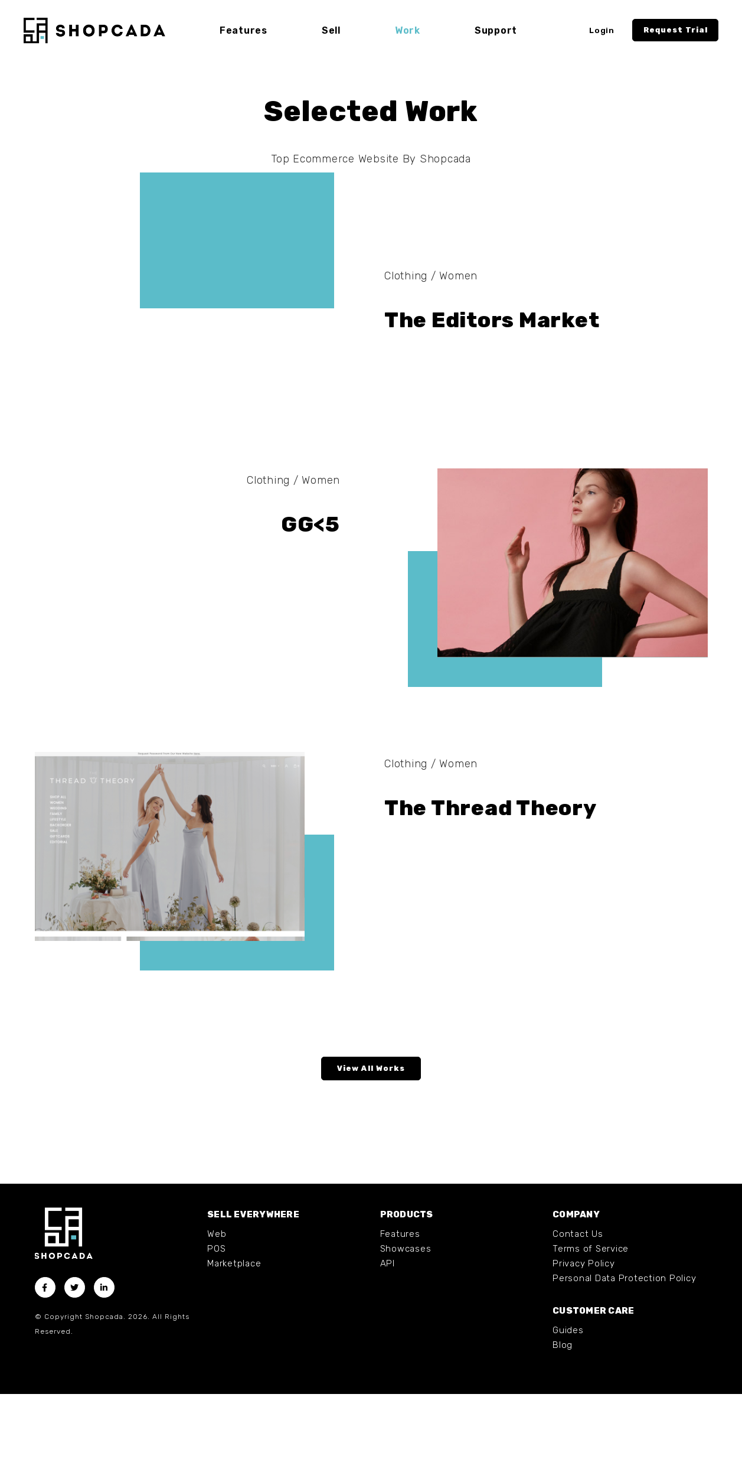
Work (407, 30)
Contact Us (578, 1309)
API (387, 1338)
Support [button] (496, 30)
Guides (568, 1405)
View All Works (371, 1143)
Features (400, 1309)
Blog (563, 1420)
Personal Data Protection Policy (624, 1353)
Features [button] (243, 30)
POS (216, 1323)
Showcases (406, 1323)
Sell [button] (331, 30)
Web (216, 1309)
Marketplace (234, 1338)
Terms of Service (591, 1323)
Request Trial (675, 29)
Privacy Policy (584, 1338)
